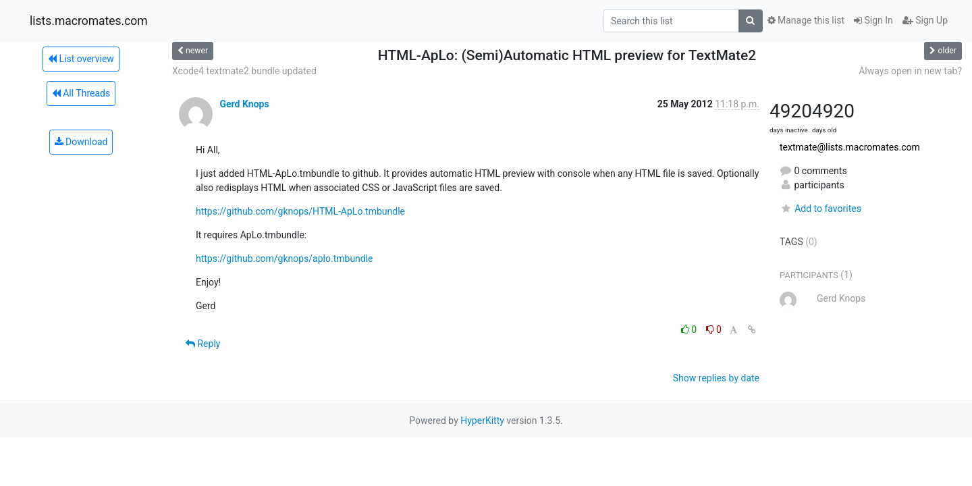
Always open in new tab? (910, 70)
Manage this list (805, 20)
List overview (81, 58)
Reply (203, 343)
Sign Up (925, 20)
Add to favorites (820, 208)
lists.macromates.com (89, 21)
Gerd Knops (244, 104)
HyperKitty (482, 420)
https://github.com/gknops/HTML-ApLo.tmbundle (300, 211)
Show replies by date (716, 378)
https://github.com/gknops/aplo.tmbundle (284, 258)
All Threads (81, 93)
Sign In (873, 20)
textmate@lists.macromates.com (850, 147)
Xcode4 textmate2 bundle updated (244, 70)
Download (81, 141)
